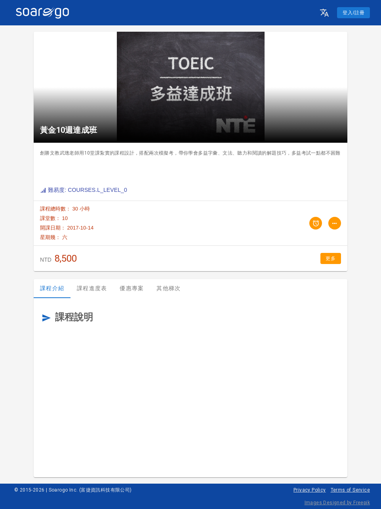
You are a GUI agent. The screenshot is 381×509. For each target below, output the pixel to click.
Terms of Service (350, 490)
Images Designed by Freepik (337, 502)
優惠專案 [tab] (132, 288)
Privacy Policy (309, 490)
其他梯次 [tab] (168, 288)
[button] (324, 12)
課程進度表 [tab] (92, 288)
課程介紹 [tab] (52, 288)
